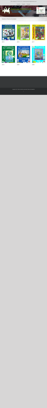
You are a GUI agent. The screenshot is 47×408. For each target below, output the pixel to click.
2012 (18, 42)
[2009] (23, 54)
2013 (3, 42)
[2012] (23, 32)
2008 (33, 64)
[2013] (8, 32)
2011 (33, 42)
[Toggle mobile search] (42, 15)
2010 (3, 64)
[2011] (38, 32)
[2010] (8, 54)
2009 (18, 64)
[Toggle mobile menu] (44, 15)
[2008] (38, 54)
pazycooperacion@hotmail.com (29, 1)
